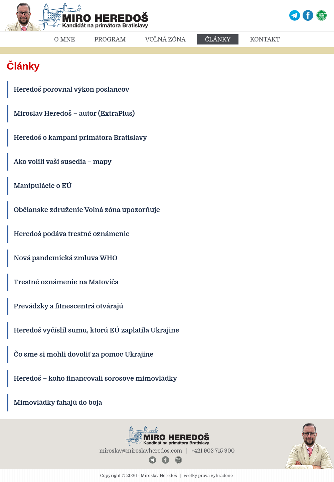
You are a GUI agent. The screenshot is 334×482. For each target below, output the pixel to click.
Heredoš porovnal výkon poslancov (71, 89)
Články (218, 39)
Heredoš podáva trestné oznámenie (72, 234)
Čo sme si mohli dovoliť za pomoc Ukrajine (83, 354)
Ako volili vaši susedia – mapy (63, 162)
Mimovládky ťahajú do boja (58, 402)
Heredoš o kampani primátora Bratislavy (80, 137)
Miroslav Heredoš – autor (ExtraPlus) (74, 113)
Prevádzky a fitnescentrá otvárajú (68, 306)
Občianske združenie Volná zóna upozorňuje (87, 210)
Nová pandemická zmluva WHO (66, 258)
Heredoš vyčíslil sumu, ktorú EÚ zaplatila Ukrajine (96, 330)
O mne (64, 39)
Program (110, 39)
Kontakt (265, 39)
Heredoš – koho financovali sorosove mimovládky (95, 378)
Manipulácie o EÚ (42, 186)
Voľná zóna (165, 39)
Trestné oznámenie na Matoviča (66, 282)
